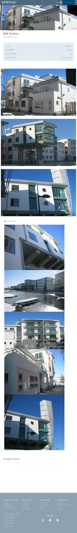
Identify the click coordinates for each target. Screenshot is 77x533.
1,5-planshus (26, 505)
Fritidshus (43, 509)
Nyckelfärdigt (44, 503)
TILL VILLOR (68, 2)
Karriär (59, 507)
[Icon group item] (43, 520)
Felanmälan (60, 509)
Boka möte (7, 505)
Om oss (59, 503)
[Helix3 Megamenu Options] (61, 2)
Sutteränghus (26, 509)
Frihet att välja (44, 505)
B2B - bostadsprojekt (63, 505)
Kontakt (6, 503)
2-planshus (25, 507)
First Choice (43, 507)
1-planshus (25, 503)
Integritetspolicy (9, 526)
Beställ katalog (8, 507)
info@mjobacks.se (9, 523)
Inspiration (7, 509)
